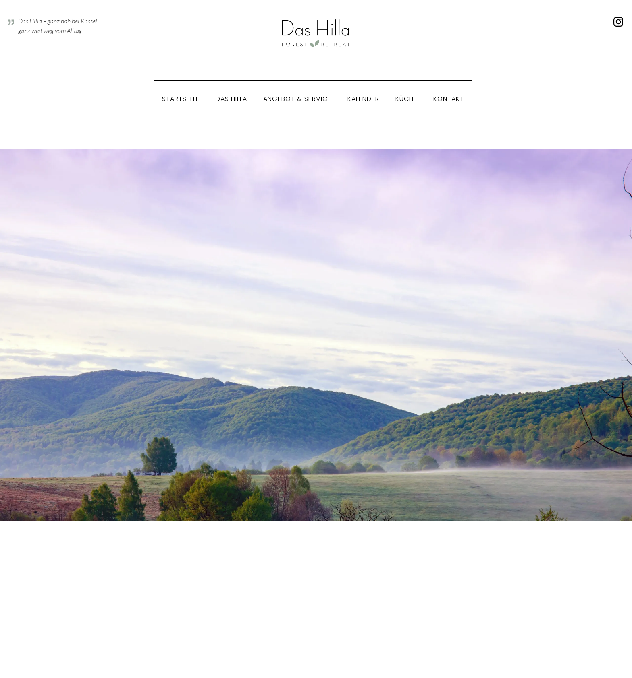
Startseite (181, 98)
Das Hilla (231, 98)
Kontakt (448, 98)
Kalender (363, 98)
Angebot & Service (297, 98)
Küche (406, 98)
